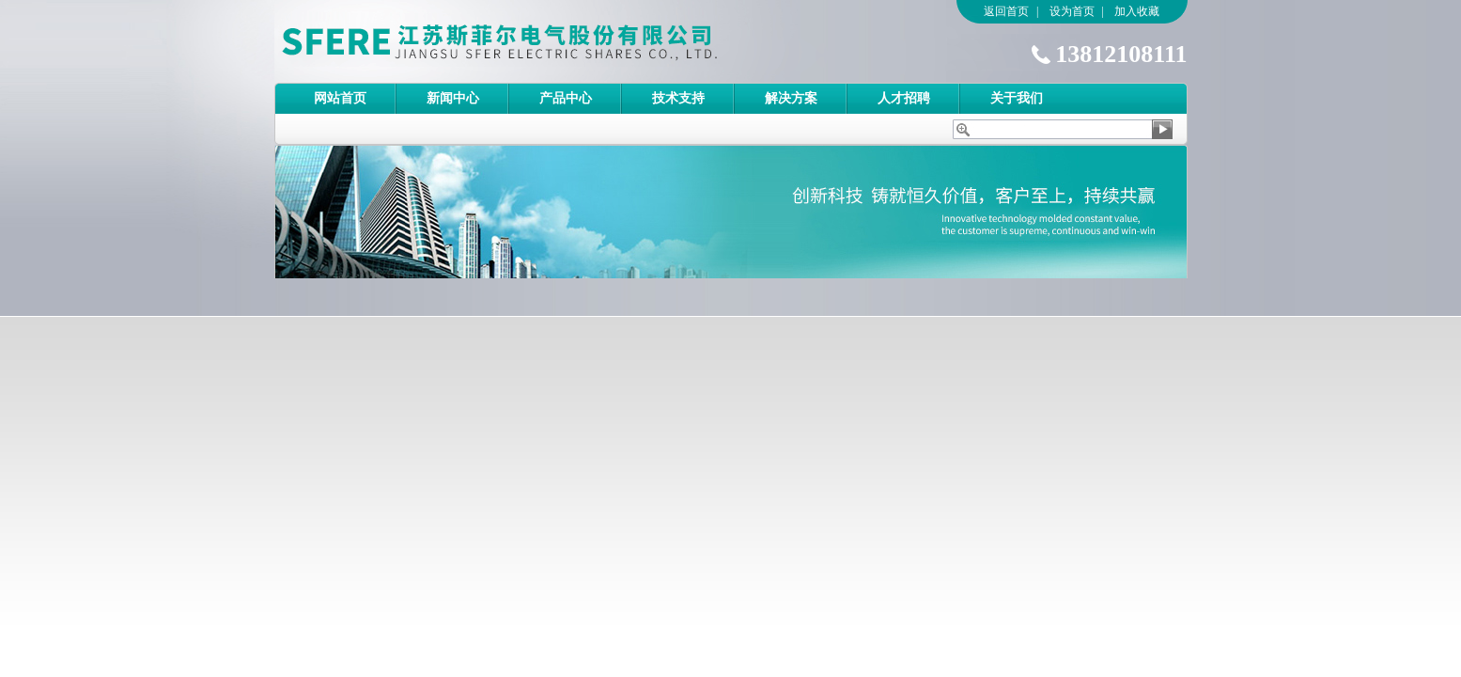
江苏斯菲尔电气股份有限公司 (532, 41)
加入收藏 (1136, 11)
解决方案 (791, 98)
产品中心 (565, 98)
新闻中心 (453, 98)
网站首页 (340, 98)
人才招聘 (904, 98)
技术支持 (678, 98)
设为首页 (1072, 11)
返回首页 (1006, 11)
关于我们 (1016, 98)
